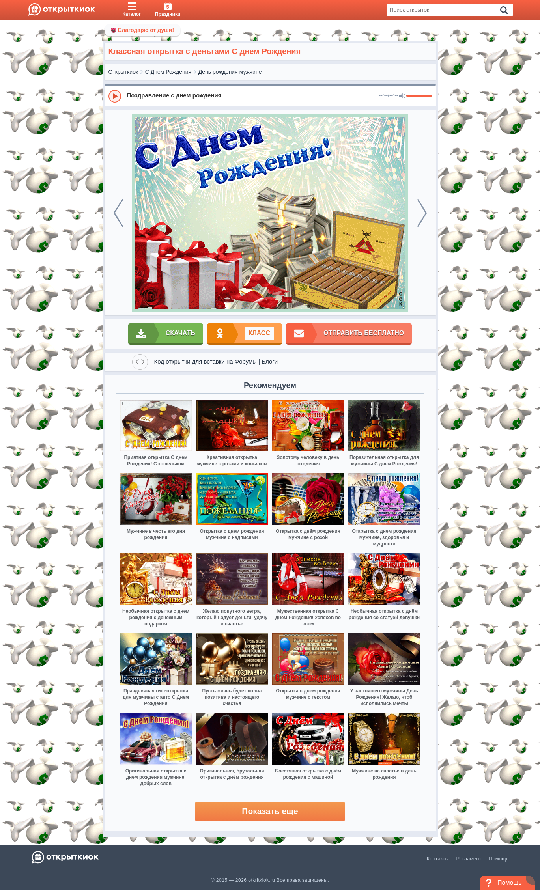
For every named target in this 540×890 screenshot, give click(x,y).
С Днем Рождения (168, 72)
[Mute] (402, 96)
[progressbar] (419, 96)
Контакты (438, 859)
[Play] (114, 96)
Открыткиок (123, 72)
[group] (270, 95)
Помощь (498, 859)
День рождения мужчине (230, 72)
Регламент (469, 859)
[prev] (118, 213)
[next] (422, 213)
